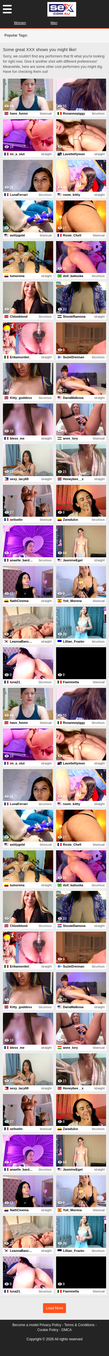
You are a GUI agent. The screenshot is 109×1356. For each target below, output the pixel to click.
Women (20, 23)
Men (54, 23)
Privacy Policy (50, 1325)
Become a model (25, 1325)
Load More (54, 1308)
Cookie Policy (47, 1330)
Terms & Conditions (79, 1325)
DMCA (67, 1330)
